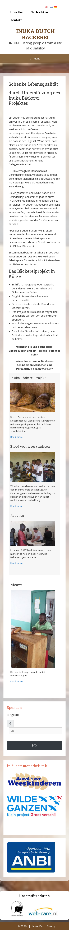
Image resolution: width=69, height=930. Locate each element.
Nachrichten (39, 12)
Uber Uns (17, 12)
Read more (16, 436)
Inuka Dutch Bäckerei (35, 34)
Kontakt (16, 20)
